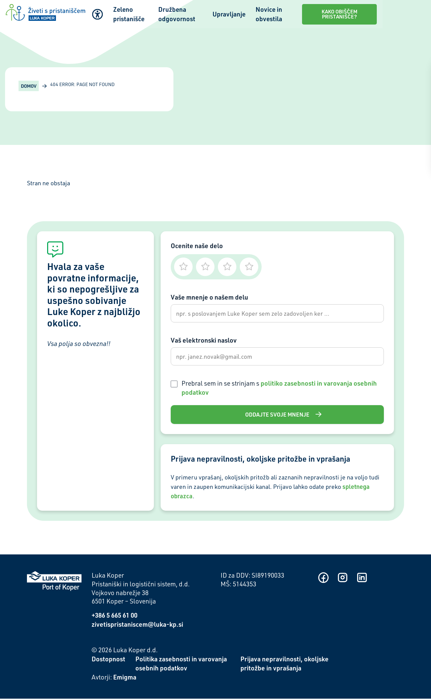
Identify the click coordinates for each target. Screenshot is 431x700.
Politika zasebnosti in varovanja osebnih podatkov (181, 665)
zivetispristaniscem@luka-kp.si (137, 626)
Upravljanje (258, 13)
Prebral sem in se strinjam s (279, 389)
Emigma (124, 678)
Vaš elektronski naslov (204, 341)
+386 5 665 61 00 (114, 617)
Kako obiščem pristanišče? (383, 13)
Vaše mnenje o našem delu (209, 297)
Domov (28, 86)
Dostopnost (108, 660)
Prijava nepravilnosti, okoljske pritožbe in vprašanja (284, 665)
